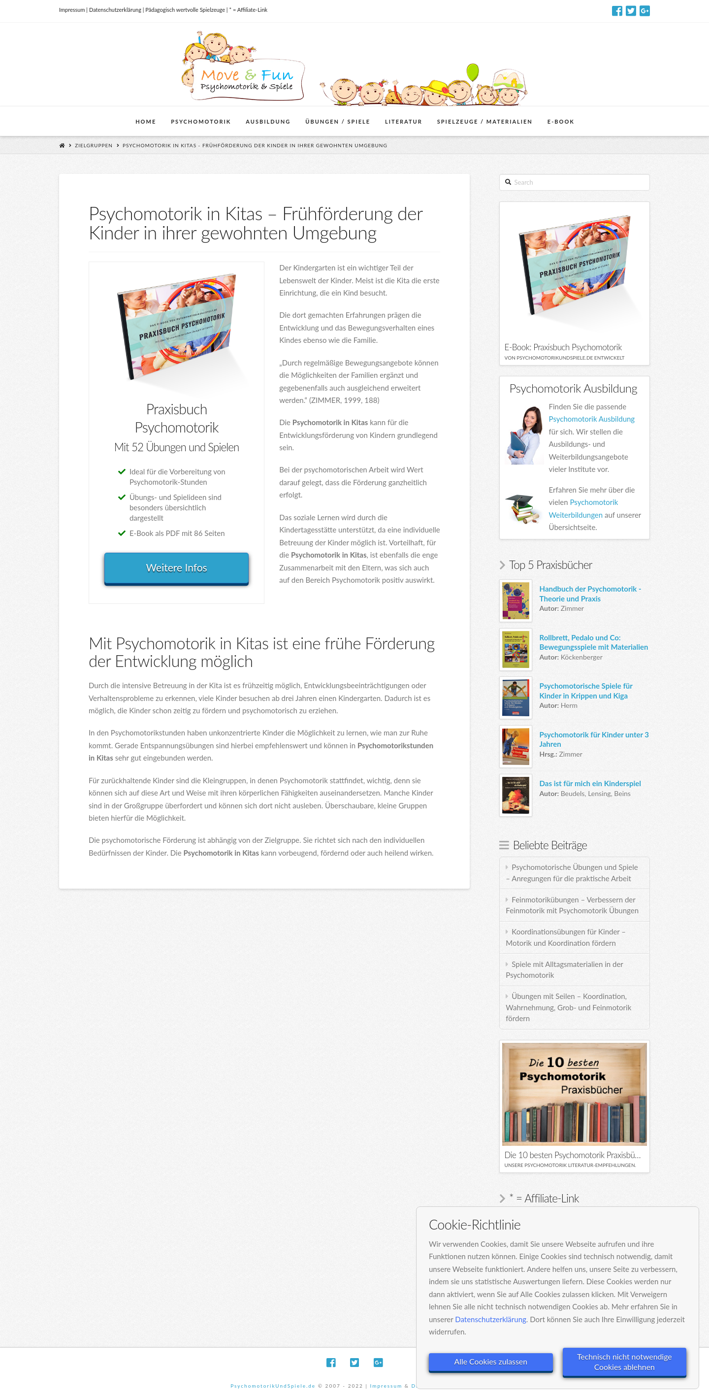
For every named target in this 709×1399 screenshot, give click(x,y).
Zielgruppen (94, 145)
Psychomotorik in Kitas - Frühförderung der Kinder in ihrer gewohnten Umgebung (255, 145)
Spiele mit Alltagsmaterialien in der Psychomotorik (564, 970)
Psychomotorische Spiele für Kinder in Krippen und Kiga (586, 690)
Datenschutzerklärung (115, 9)
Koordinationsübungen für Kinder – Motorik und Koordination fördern (566, 937)
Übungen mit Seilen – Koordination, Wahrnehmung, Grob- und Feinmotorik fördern (568, 1007)
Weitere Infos (176, 567)
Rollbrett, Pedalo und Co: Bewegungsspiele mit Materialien (594, 642)
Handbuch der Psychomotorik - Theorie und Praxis (591, 593)
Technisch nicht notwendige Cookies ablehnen (625, 1361)
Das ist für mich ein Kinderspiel (590, 783)
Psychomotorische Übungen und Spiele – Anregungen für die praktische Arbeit (572, 873)
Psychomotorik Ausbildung (592, 418)
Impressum (72, 9)
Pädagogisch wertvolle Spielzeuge (185, 9)
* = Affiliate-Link (248, 9)
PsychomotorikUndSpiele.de (273, 1386)
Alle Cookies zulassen (491, 1361)
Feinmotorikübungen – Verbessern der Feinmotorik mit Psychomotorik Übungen (572, 905)
